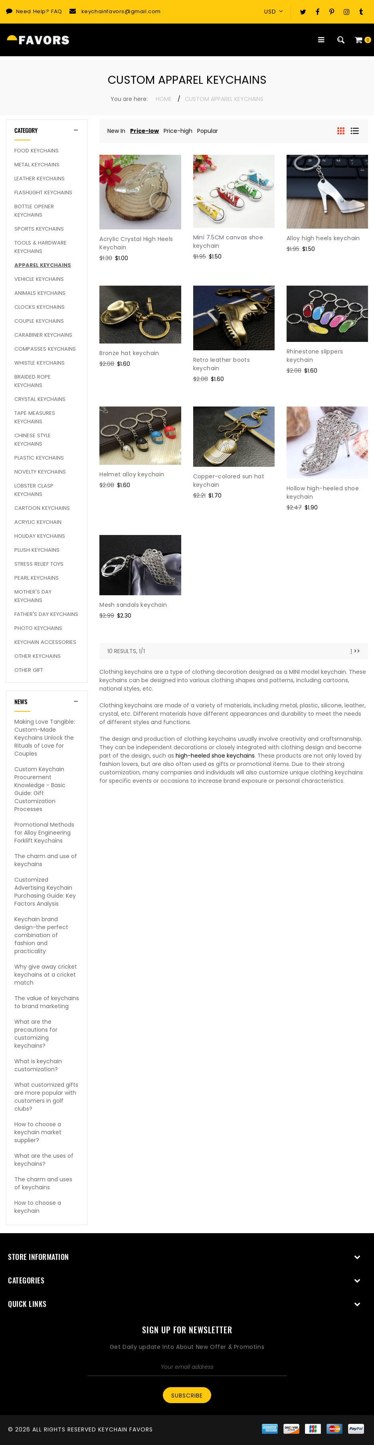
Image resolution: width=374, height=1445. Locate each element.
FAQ (56, 11)
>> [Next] (357, 651)
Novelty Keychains (40, 472)
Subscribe (187, 1396)
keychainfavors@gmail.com (121, 11)
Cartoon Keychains (42, 508)
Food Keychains (36, 150)
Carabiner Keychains (43, 335)
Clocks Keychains (39, 307)
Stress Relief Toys (38, 564)
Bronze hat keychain (129, 353)
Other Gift (28, 670)
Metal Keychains (36, 164)
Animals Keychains (39, 293)
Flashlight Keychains (43, 192)
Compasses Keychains (45, 349)
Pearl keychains (36, 578)
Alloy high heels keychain (323, 238)
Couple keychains (39, 321)
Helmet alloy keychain (131, 474)
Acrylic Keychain (37, 522)
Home (164, 99)
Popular (207, 131)
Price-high (178, 131)
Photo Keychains (38, 628)
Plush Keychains (36, 550)
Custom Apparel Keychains (224, 99)
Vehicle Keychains (39, 279)
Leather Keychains (39, 178)
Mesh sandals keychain (133, 605)
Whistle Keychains (39, 363)
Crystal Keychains (39, 399)
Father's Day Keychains (46, 614)
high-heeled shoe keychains (215, 756)
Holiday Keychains (39, 536)
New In (116, 131)
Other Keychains (37, 656)
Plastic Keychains (39, 458)
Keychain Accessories (45, 642)
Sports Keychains (39, 229)
